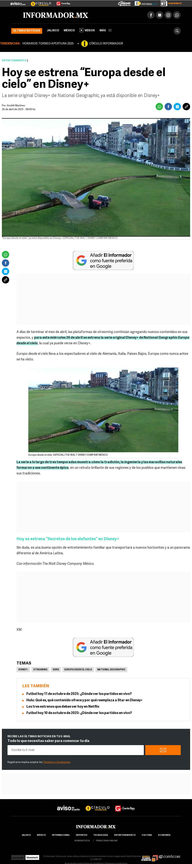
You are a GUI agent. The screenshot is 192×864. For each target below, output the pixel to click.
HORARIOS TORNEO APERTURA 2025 (48, 43)
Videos (87, 30)
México (69, 30)
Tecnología (100, 835)
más (106, 30)
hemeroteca (82, 841)
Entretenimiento (14, 60)
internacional (61, 835)
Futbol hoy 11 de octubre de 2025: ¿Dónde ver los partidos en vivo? (79, 694)
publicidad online (107, 841)
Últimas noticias (26, 30)
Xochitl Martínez (16, 105)
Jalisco (53, 30)
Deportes (81, 835)
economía (164, 835)
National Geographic (111, 670)
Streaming (40, 670)
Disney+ (23, 670)
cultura (147, 835)
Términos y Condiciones (56, 762)
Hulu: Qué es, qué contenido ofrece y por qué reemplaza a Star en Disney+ (84, 700)
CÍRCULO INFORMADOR (106, 43)
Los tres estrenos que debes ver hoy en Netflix (62, 707)
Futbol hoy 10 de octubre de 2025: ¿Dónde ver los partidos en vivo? (79, 713)
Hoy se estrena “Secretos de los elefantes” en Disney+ (67, 539)
